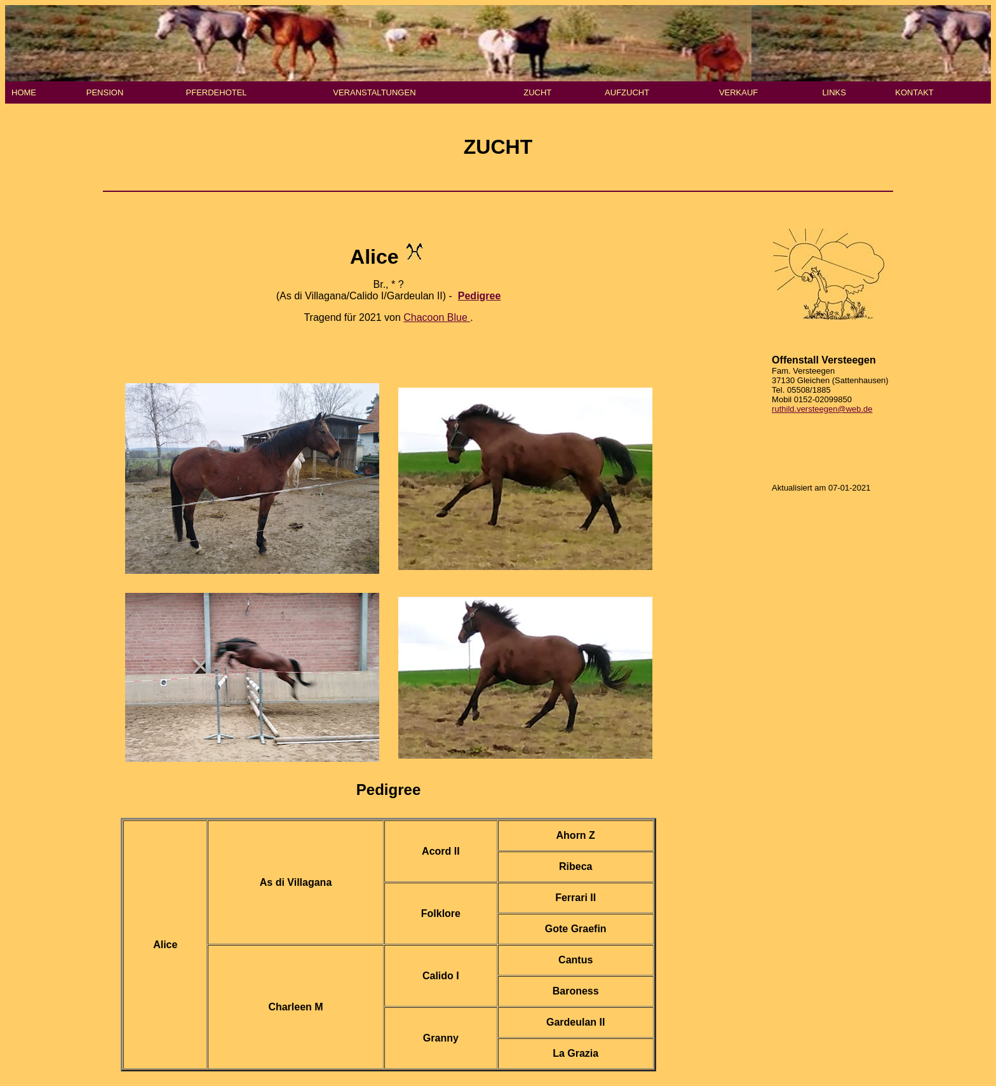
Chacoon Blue (436, 317)
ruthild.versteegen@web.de (822, 409)
